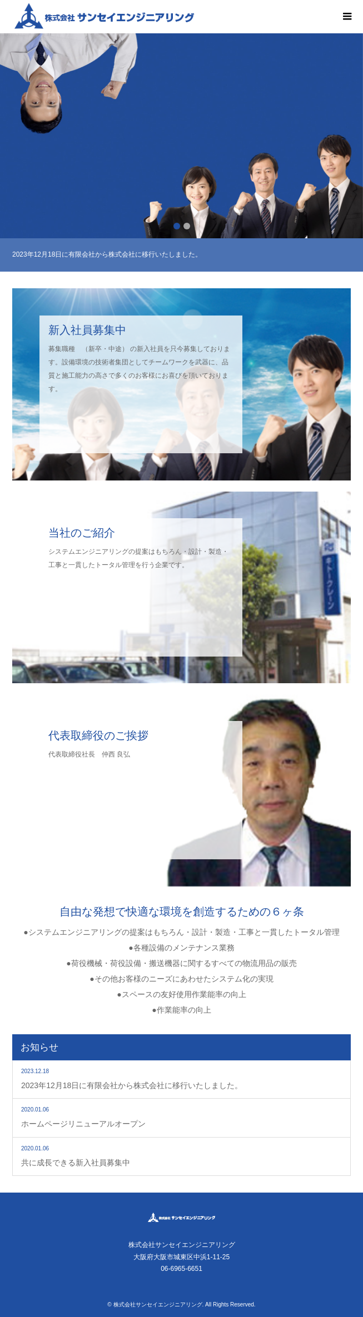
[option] (181, 135)
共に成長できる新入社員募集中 (75, 1162)
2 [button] (186, 226)
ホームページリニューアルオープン (83, 1123)
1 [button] (176, 226)
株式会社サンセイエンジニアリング (157, 1304)
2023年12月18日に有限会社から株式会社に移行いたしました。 (131, 1085)
